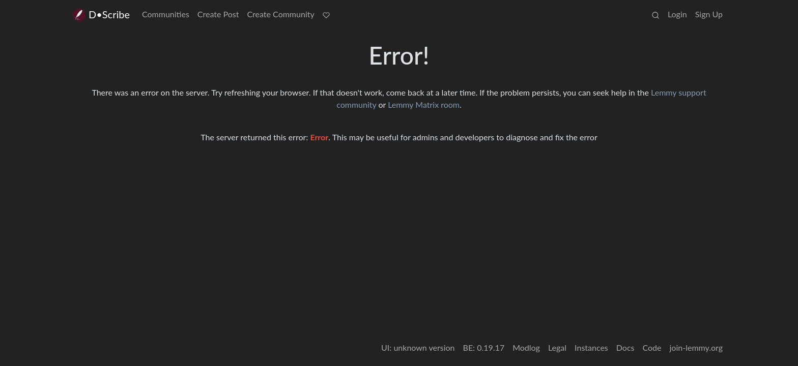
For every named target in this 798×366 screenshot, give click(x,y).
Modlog (526, 347)
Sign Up (709, 14)
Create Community (280, 14)
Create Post (218, 14)
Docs (625, 347)
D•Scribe (100, 14)
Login (677, 14)
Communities (165, 14)
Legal (557, 347)
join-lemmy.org (696, 347)
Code (652, 347)
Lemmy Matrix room (424, 104)
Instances (591, 347)
